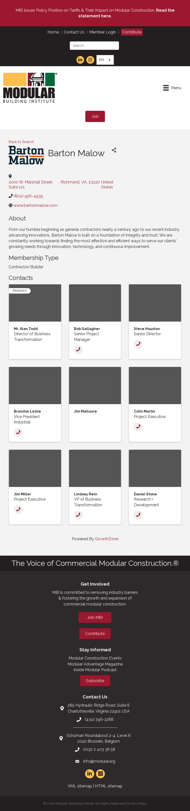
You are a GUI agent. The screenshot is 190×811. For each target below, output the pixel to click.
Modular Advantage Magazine (95, 664)
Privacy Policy (136, 803)
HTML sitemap (108, 786)
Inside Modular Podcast (95, 669)
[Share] (113, 150)
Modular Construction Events (95, 658)
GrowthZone (106, 539)
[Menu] (172, 88)
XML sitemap (80, 786)
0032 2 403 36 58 (99, 749)
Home (53, 32)
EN (101, 59)
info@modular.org (99, 761)
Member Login (102, 32)
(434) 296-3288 (99, 719)
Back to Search (21, 142)
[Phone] (78, 349)
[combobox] (105, 60)
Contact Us (74, 32)
